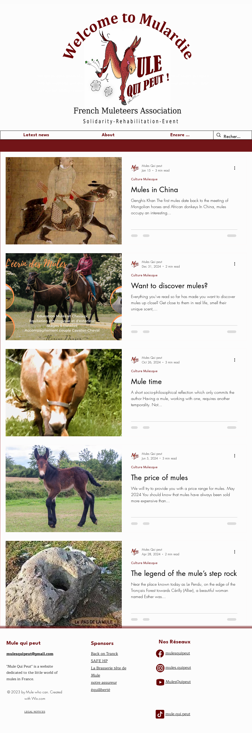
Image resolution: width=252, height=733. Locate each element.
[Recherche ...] (232, 137)
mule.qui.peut (177, 714)
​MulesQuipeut (178, 682)
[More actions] (237, 168)
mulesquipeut (177, 653)
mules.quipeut (178, 667)
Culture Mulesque (144, 179)
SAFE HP (99, 661)
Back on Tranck (104, 654)
